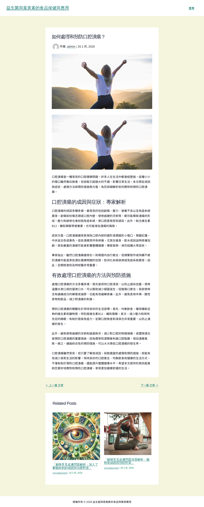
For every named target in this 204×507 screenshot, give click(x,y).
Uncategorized (60, 472)
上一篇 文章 (55, 385)
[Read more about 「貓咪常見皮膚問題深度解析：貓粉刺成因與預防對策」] (128, 433)
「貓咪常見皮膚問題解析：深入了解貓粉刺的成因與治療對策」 (75, 466)
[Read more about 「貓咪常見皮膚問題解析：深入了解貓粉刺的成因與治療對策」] (76, 436)
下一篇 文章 (148, 385)
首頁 (192, 8)
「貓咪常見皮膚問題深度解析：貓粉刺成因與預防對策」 (126, 461)
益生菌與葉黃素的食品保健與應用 (37, 7)
